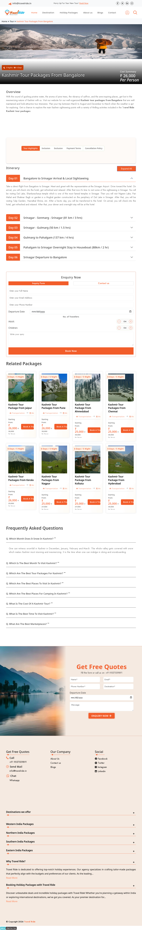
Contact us (55, 763)
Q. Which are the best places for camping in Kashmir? (37, 593)
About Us (54, 758)
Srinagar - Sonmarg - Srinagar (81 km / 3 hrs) (44, 217)
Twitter (99, 763)
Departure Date (16, 311)
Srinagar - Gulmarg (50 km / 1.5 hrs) (38, 227)
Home (34, 12)
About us (87, 12)
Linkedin (100, 771)
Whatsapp (15, 780)
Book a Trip (28, 426)
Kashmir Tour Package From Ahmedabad (83, 408)
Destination (48, 12)
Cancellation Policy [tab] (93, 148)
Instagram (101, 767)
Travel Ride (30, 921)
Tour (12, 21)
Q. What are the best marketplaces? (26, 624)
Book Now (83, 3)
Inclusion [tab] (46, 148)
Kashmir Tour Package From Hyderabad (116, 480)
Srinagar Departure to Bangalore (36, 257)
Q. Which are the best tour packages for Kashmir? (34, 573)
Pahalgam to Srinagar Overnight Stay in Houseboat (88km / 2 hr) (57, 247)
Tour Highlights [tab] (30, 148)
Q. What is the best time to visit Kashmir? (30, 613)
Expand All (126, 168)
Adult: (11, 321)
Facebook (101, 758)
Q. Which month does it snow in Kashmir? (29, 538)
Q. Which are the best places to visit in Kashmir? (33, 583)
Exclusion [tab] (58, 148)
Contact (112, 12)
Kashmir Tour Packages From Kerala (21, 478)
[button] (9, 48)
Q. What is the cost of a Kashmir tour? (28, 603)
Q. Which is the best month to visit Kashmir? (31, 563)
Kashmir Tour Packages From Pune (53, 406)
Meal (33, 413)
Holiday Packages (69, 12)
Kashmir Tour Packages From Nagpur (50, 480)
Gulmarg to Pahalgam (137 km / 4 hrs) (40, 237)
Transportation (17, 413)
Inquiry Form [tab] (38, 283)
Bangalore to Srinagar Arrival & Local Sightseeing (47, 178)
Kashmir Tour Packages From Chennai (116, 408)
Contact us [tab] (103, 283)
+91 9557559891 (18, 762)
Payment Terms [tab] (74, 148)
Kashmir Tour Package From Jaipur (20, 406)
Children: (13, 327)
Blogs (100, 12)
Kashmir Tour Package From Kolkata (83, 480)
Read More (11, 877)
